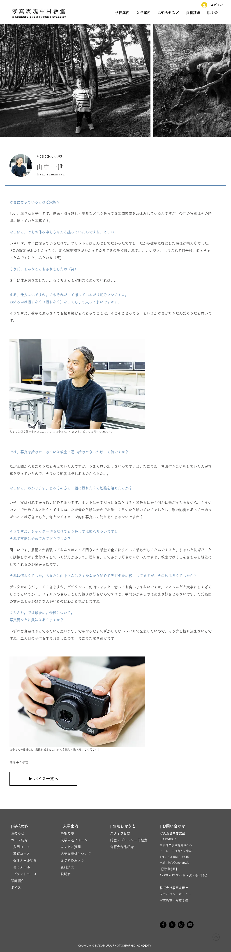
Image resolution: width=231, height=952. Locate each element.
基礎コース (20, 853)
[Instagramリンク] (181, 924)
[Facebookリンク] (163, 924)
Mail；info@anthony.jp (174, 862)
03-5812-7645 (179, 856)
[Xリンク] (172, 924)
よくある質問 (70, 847)
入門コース (20, 847)
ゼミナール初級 (24, 860)
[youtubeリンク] (190, 924)
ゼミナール (20, 867)
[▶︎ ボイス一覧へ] (43, 779)
